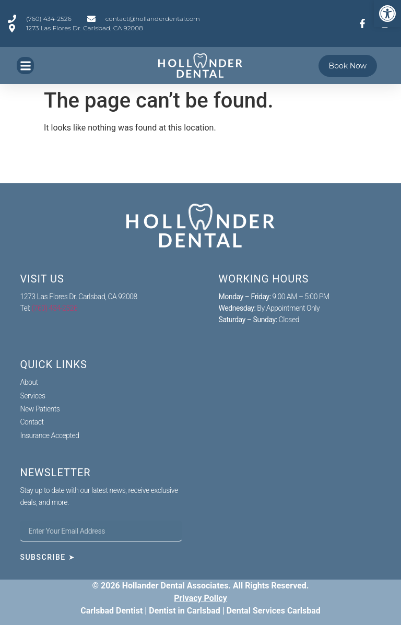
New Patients (40, 409)
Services (32, 396)
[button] (25, 65)
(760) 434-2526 (55, 308)
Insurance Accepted (49, 435)
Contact (31, 422)
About (29, 382)
